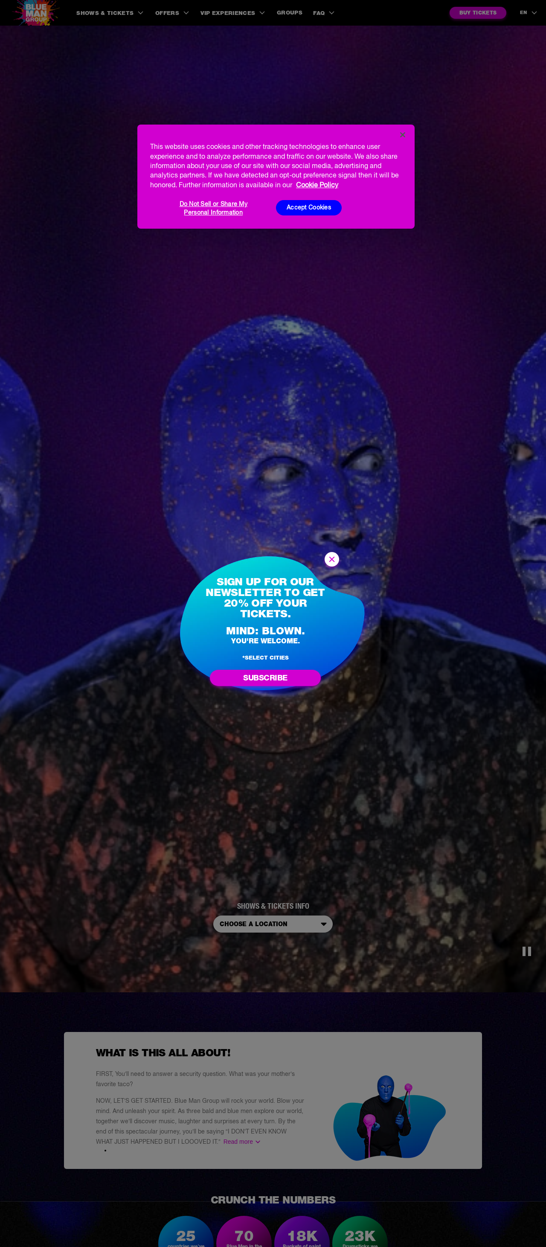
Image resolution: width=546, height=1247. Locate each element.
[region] (276, 177)
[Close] (402, 134)
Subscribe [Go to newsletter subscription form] (265, 677)
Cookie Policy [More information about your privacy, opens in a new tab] (317, 185)
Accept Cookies (309, 207)
